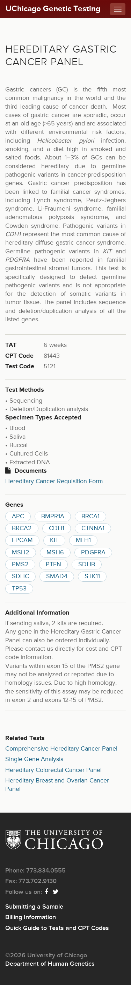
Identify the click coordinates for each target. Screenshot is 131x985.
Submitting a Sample (34, 907)
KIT (54, 540)
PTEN (53, 564)
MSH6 (55, 552)
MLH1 (83, 540)
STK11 (92, 576)
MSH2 (20, 552)
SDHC (20, 576)
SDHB (86, 564)
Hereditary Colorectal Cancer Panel (53, 770)
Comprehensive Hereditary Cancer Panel (61, 749)
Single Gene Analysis (34, 759)
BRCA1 (90, 516)
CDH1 (56, 528)
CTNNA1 (92, 528)
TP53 (19, 589)
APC (18, 516)
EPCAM (22, 540)
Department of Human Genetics (50, 964)
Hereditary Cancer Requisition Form (54, 481)
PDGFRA (93, 552)
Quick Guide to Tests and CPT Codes (57, 928)
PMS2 (20, 564)
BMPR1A (52, 516)
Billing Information (30, 917)
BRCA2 (22, 528)
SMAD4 (56, 576)
